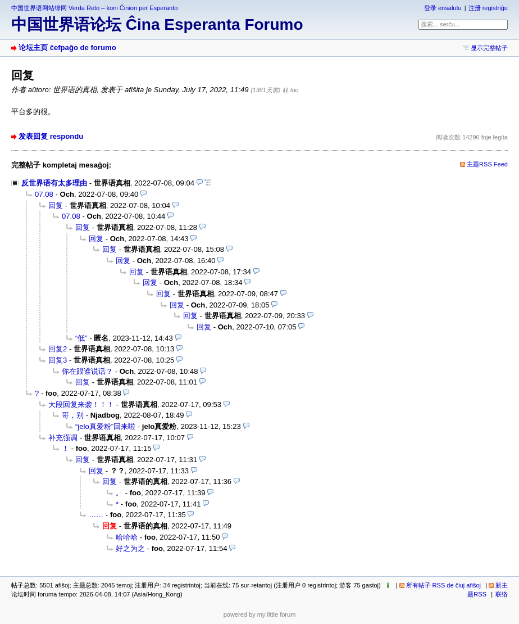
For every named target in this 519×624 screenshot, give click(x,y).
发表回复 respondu (51, 136)
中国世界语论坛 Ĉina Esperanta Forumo (157, 24)
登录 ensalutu (443, 7)
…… (96, 514)
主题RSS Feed (487, 164)
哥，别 (73, 415)
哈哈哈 (127, 537)
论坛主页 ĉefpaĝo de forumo (67, 47)
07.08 (44, 194)
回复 (55, 205)
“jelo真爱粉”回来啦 (105, 426)
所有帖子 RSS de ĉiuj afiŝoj (443, 585)
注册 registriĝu (488, 7)
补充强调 (63, 437)
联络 (501, 594)
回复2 (57, 349)
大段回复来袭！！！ (81, 404)
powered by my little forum (260, 614)
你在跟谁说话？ (87, 371)
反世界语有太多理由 (54, 183)
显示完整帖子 (489, 47)
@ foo (290, 90)
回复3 (57, 360)
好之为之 (130, 548)
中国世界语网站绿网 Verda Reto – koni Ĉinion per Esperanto (94, 7)
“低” (81, 338)
